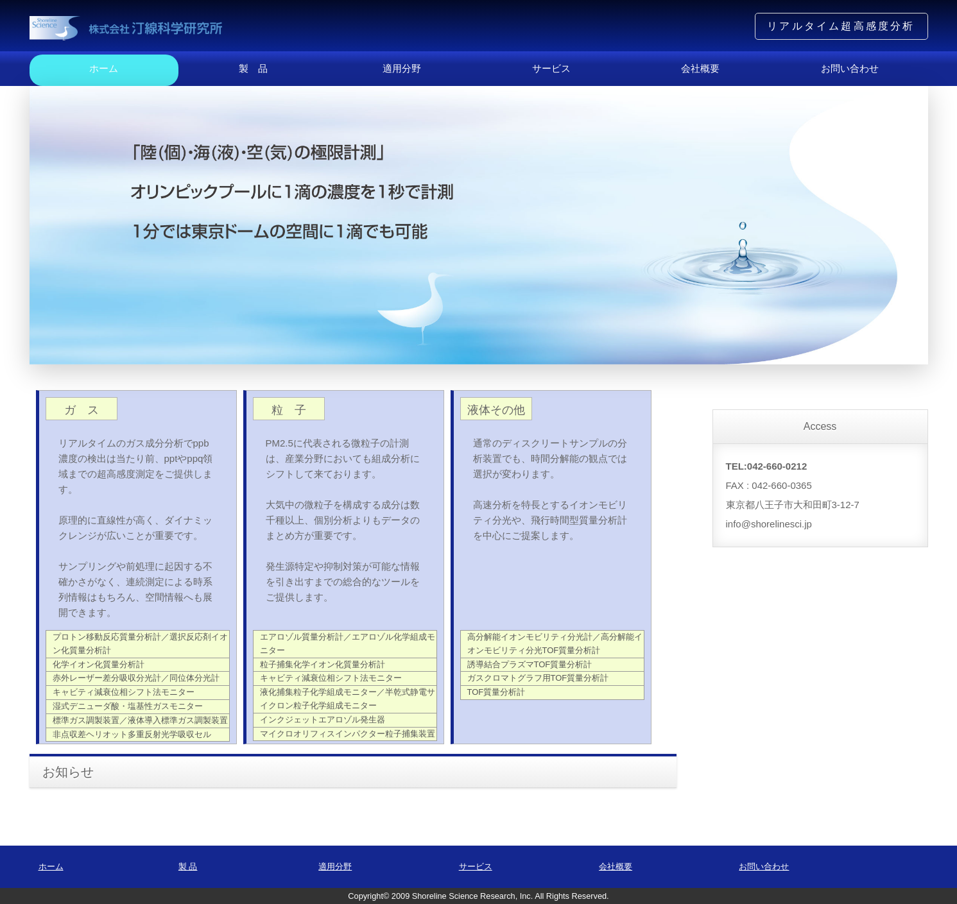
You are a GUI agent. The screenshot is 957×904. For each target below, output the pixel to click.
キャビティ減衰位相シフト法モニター (123, 692)
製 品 (253, 68)
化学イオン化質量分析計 (98, 664)
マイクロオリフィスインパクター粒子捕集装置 (347, 733)
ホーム (103, 68)
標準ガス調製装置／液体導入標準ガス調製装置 (140, 720)
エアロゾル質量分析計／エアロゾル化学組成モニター (347, 643)
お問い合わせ (850, 68)
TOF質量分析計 (496, 692)
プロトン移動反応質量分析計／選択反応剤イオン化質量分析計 (140, 643)
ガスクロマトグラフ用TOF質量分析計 (538, 678)
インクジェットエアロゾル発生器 (322, 719)
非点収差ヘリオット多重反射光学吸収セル (132, 734)
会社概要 (700, 68)
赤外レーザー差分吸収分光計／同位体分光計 (136, 678)
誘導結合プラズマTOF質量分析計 (529, 664)
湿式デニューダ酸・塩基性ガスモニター (128, 706)
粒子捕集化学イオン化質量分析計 (322, 664)
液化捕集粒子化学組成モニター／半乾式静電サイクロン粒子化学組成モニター (347, 698)
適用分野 (402, 68)
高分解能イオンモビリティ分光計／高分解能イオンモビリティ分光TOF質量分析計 (554, 643)
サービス (551, 68)
